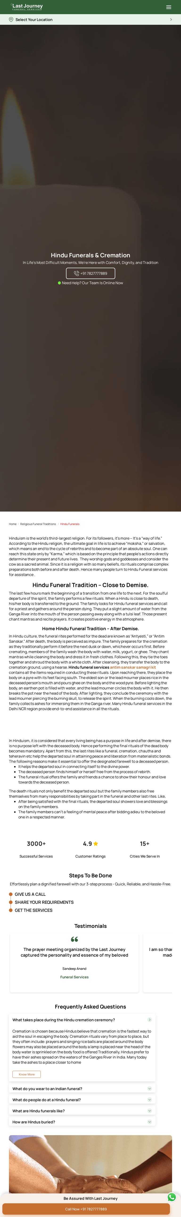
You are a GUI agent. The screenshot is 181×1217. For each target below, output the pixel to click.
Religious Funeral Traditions (38, 524)
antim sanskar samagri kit (133, 667)
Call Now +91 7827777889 (86, 1209)
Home (12, 524)
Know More (27, 1074)
